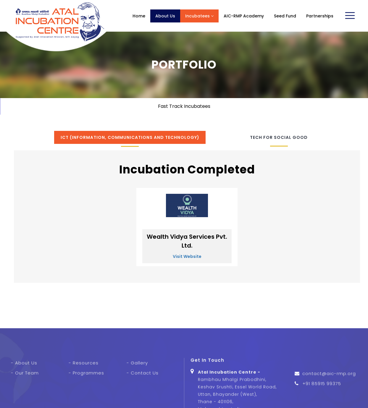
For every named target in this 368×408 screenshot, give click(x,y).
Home (139, 16)
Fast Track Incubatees (184, 106)
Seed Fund (285, 16)
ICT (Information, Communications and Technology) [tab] (130, 137)
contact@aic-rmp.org (329, 392)
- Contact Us (143, 391)
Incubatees (199, 16)
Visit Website (187, 256)
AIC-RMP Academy (244, 16)
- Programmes (86, 391)
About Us (165, 16)
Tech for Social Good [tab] (279, 137)
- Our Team (25, 391)
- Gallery (137, 381)
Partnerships (319, 16)
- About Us (24, 381)
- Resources (84, 381)
